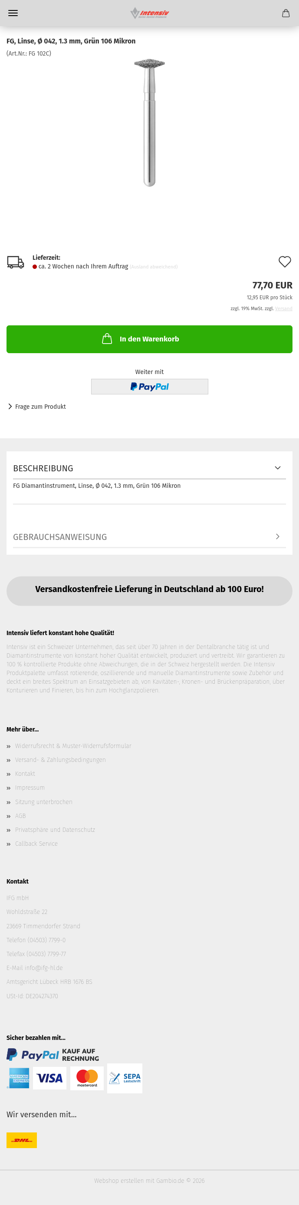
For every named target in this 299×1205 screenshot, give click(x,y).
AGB (20, 816)
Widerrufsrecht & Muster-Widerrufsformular (73, 746)
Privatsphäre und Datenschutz (55, 830)
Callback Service (36, 843)
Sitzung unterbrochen (43, 802)
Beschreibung (43, 468)
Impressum (30, 787)
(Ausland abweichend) (153, 267)
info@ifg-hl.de (44, 968)
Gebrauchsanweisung (60, 537)
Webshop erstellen (119, 1181)
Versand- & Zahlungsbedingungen (60, 760)
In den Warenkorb (139, 338)
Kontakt (25, 774)
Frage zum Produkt (40, 406)
